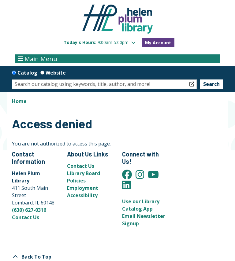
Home (19, 101)
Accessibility (82, 195)
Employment (82, 188)
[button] (100, 42)
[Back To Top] (117, 257)
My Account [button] (158, 43)
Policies (76, 180)
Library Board (83, 173)
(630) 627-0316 (29, 210)
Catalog (27, 72)
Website (56, 72)
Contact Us (25, 217)
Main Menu (38, 58)
